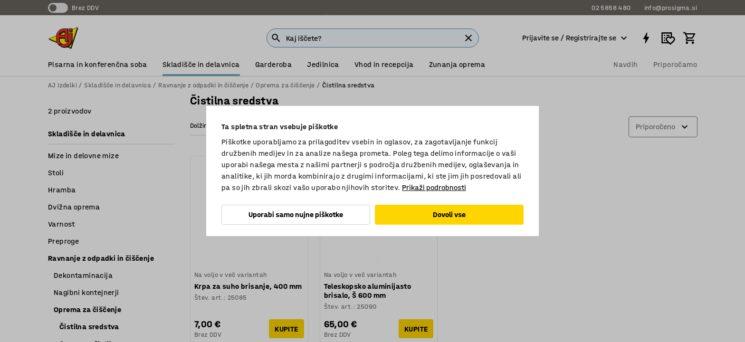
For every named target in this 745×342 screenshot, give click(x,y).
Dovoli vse (449, 214)
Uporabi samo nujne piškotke (295, 214)
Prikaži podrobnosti (434, 187)
